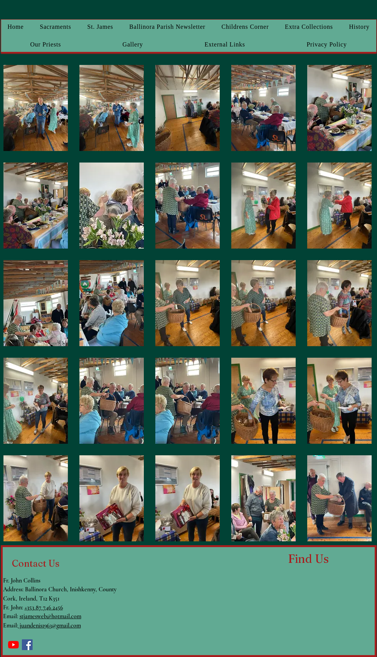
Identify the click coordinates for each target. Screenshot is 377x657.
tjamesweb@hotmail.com (51, 616)
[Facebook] (27, 644)
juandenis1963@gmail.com (49, 625)
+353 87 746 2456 (44, 607)
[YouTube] (13, 644)
